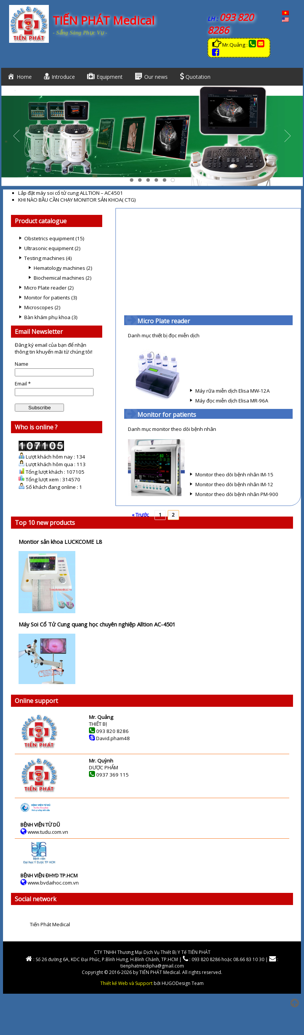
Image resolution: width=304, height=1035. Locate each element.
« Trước (140, 514)
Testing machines (44, 258)
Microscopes (38, 307)
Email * (23, 383)
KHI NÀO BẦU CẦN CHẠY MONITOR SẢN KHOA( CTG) (77, 199)
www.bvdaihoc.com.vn (53, 882)
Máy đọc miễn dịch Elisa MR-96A (231, 400)
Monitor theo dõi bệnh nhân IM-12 (234, 484)
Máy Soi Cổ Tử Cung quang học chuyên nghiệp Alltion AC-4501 (97, 624)
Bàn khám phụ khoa (47, 317)
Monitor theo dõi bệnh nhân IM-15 (234, 474)
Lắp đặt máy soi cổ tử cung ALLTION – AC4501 (70, 192)
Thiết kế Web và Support (126, 983)
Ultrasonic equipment (48, 248)
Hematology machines (59, 268)
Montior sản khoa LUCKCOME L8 (60, 541)
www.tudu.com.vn (48, 831)
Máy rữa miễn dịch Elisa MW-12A (232, 390)
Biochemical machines (59, 277)
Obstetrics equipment (49, 238)
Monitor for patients (47, 297)
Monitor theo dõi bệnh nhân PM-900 (236, 494)
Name (21, 363)
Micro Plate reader (45, 287)
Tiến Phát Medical (50, 924)
